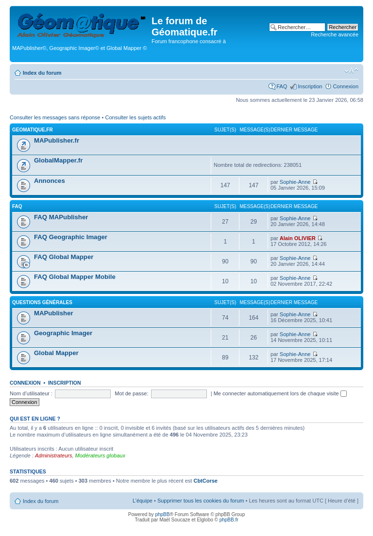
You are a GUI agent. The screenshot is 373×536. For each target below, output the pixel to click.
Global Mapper (56, 353)
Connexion (345, 86)
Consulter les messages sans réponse (55, 117)
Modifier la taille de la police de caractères (351, 70)
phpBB (162, 514)
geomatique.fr (32, 129)
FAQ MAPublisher (61, 217)
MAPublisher (53, 313)
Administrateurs (53, 455)
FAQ (281, 86)
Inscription (310, 86)
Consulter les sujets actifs (135, 117)
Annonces (49, 180)
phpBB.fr (229, 519)
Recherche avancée (334, 34)
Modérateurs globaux (100, 455)
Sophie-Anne (295, 182)
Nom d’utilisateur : (31, 393)
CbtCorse (205, 481)
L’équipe (143, 501)
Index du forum (42, 73)
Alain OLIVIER (298, 238)
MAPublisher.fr (56, 140)
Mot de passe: (131, 393)
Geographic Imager (63, 333)
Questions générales (42, 302)
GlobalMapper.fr (58, 160)
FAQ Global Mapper (63, 256)
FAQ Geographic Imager (70, 237)
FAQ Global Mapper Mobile (75, 276)
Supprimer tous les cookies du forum (200, 501)
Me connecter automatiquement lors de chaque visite (280, 393)
